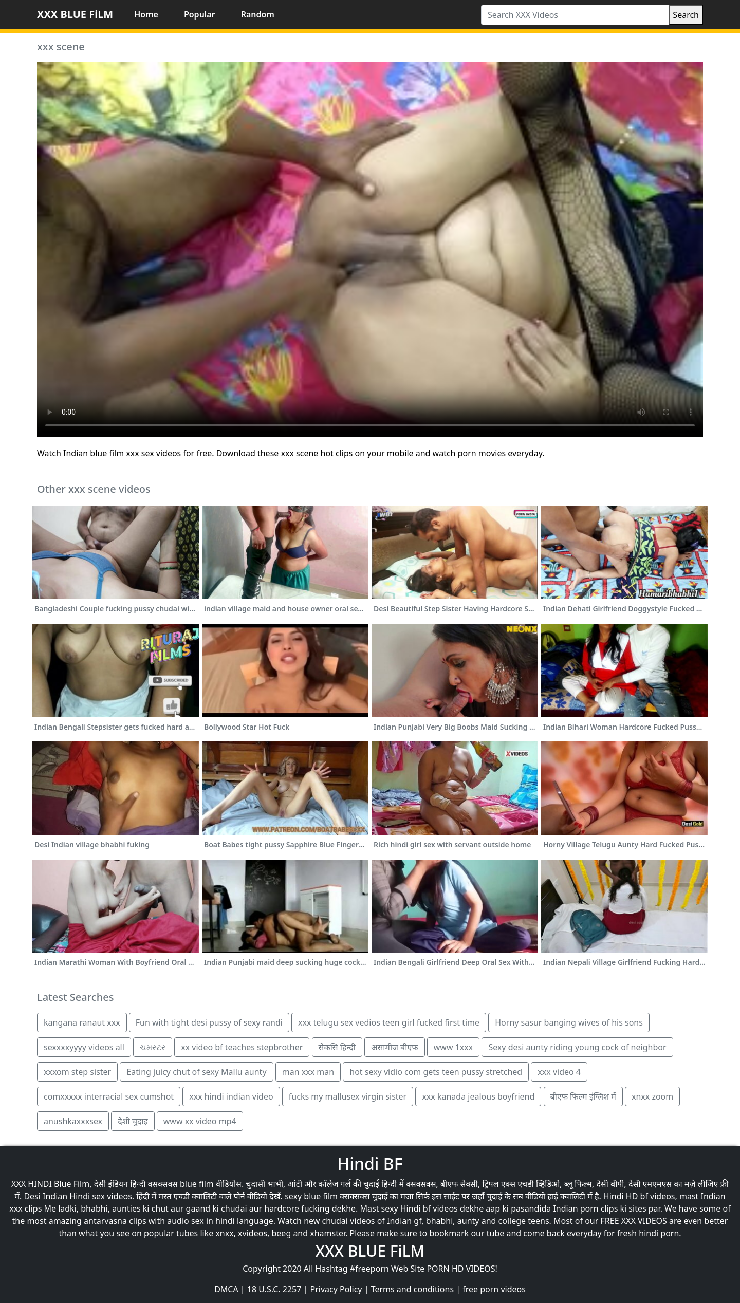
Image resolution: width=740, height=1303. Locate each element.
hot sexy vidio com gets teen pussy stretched (435, 1071)
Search (686, 15)
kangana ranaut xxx (82, 1022)
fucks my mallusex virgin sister (347, 1096)
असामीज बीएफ (394, 1047)
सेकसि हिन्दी (337, 1047)
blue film (197, 1183)
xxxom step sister (77, 1071)
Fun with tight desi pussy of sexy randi (209, 1022)
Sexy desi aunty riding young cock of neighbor (577, 1047)
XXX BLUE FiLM (75, 14)
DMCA (226, 1289)
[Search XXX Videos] (575, 15)
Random (257, 14)
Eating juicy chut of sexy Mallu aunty (196, 1071)
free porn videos (494, 1289)
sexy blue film (311, 1196)
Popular (199, 14)
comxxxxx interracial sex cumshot (109, 1096)
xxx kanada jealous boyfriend (478, 1096)
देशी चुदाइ (132, 1121)
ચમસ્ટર (152, 1047)
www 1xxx (453, 1047)
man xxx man (308, 1071)
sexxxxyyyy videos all (84, 1047)
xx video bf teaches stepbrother (242, 1047)
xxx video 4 (559, 1071)
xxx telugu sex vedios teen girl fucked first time (388, 1022)
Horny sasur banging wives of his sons (569, 1022)
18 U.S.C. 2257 (274, 1289)
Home (146, 14)
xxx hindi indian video (231, 1096)
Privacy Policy (336, 1289)
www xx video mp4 (199, 1121)
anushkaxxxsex (73, 1121)
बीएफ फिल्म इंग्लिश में (583, 1096)
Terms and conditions (412, 1289)
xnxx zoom (652, 1096)
